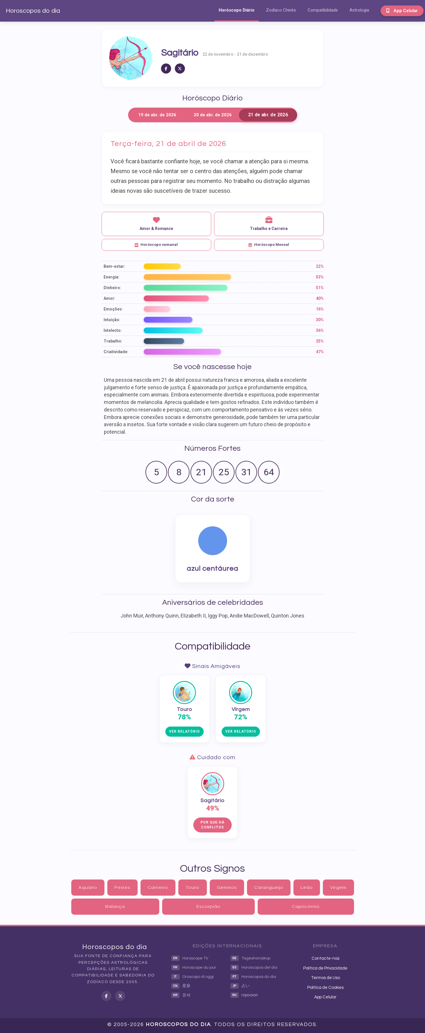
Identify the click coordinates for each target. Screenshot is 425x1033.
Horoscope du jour (193, 967)
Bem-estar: (114, 266)
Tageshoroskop (250, 958)
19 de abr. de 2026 (157, 114)
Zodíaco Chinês (281, 10)
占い (240, 986)
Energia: (111, 277)
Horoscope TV (189, 958)
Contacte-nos (325, 958)
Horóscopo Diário (236, 10)
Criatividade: (116, 351)
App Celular (402, 10)
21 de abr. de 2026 (268, 115)
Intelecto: (113, 330)
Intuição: (112, 319)
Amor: (109, 298)
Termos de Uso (325, 978)
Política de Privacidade (325, 968)
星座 (180, 986)
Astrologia (359, 10)
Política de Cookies (325, 987)
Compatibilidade (323, 10)
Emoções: (113, 309)
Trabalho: (113, 341)
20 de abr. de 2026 (213, 114)
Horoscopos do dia (33, 11)
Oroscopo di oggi (192, 976)
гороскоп (244, 995)
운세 (180, 995)
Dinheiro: (112, 287)
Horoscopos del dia (254, 967)
